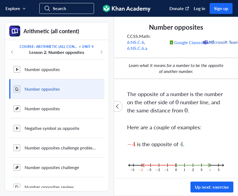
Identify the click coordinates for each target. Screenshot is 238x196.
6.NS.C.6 (135, 42)
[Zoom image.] (176, 165)
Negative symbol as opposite (52, 128)
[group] (176, 97)
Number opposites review (49, 186)
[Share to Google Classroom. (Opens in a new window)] (192, 42)
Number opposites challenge (52, 167)
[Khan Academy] (127, 8)
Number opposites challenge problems (60, 147)
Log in (199, 8)
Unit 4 (88, 47)
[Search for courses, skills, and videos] (66, 8)
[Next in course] (101, 52)
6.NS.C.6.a (137, 48)
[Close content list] (118, 106)
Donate (179, 8)
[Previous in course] (12, 52)
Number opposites (42, 69)
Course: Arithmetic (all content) (49, 47)
